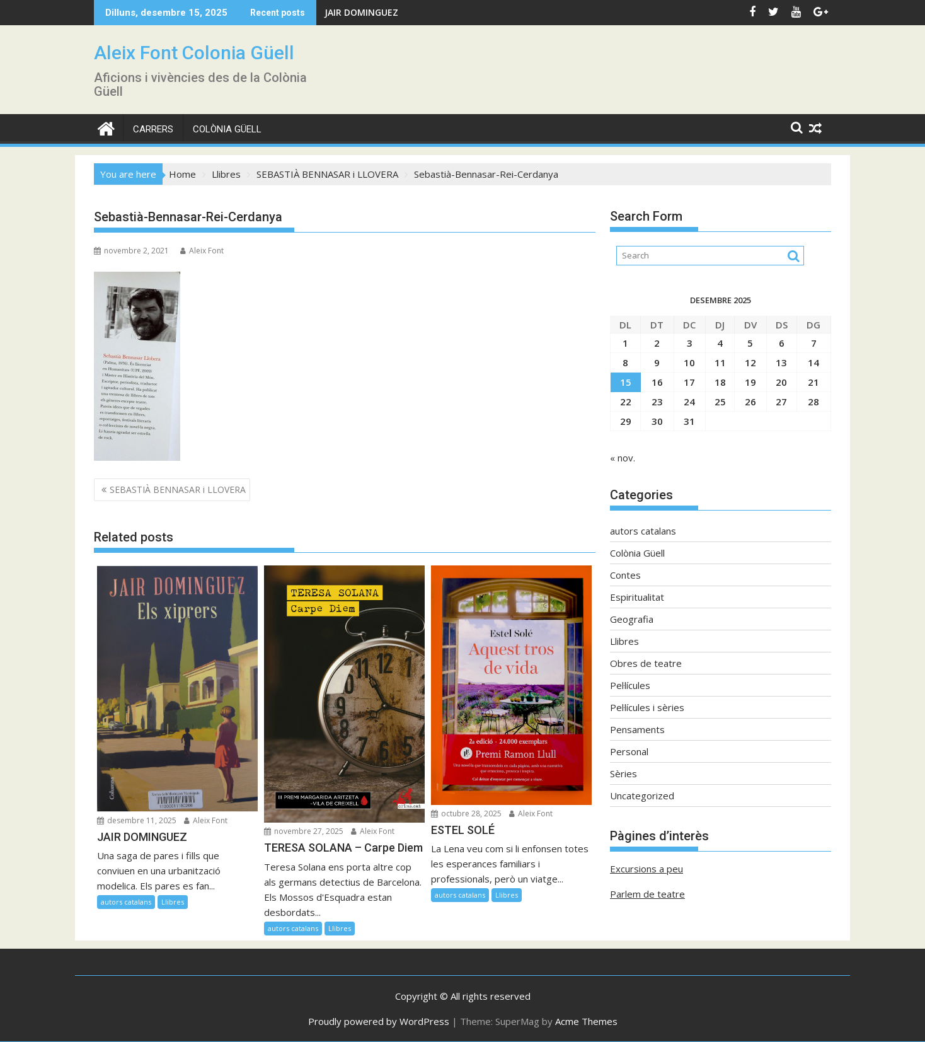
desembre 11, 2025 (136, 820)
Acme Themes (586, 1021)
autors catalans (126, 901)
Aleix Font (202, 250)
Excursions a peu (646, 868)
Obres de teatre (646, 663)
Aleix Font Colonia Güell (194, 53)
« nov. (622, 457)
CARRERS (153, 129)
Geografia (631, 619)
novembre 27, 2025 (303, 831)
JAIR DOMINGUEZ (361, 12)
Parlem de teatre (647, 894)
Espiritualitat (637, 597)
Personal (629, 751)
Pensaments (637, 729)
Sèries (623, 773)
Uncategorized (642, 795)
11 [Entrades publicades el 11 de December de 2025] (720, 362)
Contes (625, 575)
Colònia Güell (227, 129)
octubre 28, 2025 (466, 813)
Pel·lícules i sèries (647, 707)
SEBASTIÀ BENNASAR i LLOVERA (178, 489)
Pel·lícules (630, 685)
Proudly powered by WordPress (378, 1021)
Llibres (172, 901)
